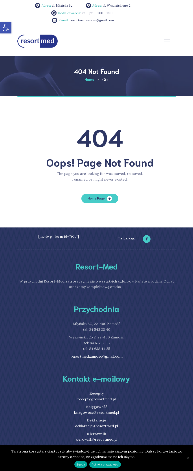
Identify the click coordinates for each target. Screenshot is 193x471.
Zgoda (81, 464)
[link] (5, 27)
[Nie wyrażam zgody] (187, 458)
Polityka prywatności (105, 464)
